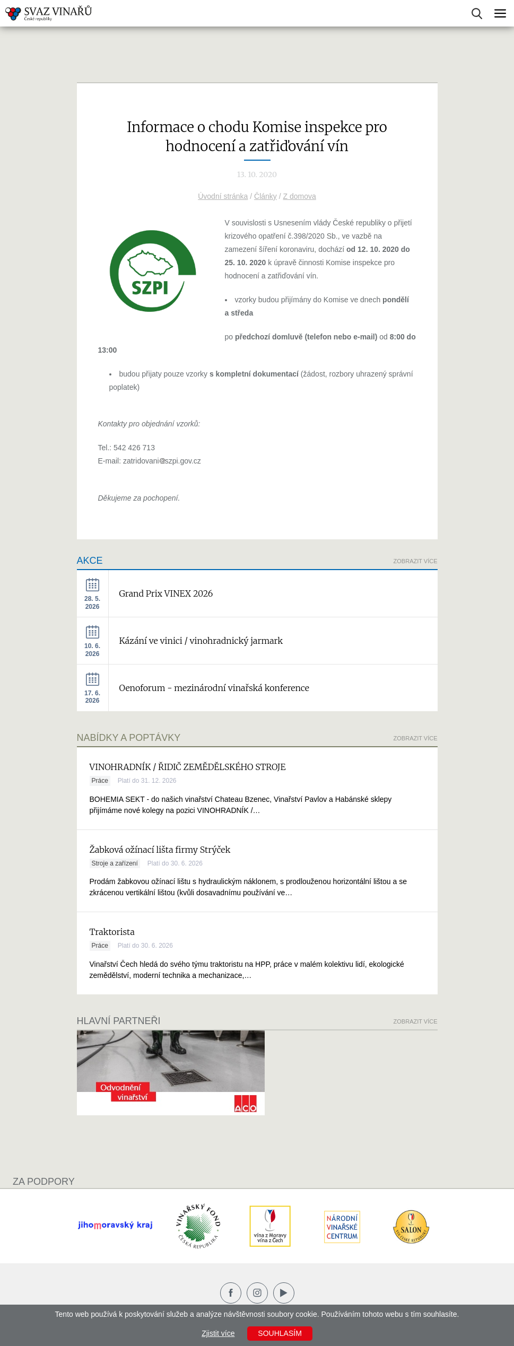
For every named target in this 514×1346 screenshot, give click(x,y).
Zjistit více (218, 1333)
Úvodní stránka (223, 196)
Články (265, 196)
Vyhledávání (477, 13)
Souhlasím (279, 1333)
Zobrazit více (416, 561)
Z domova (299, 196)
